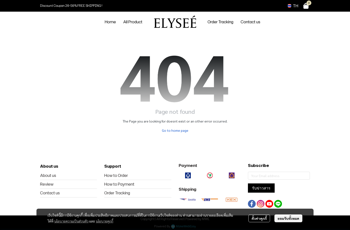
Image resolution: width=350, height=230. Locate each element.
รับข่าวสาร (261, 188)
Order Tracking (117, 193)
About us (48, 175)
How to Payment (119, 184)
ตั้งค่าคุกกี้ (259, 218)
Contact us (50, 193)
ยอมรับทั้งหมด (288, 218)
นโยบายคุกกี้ (104, 221)
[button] (292, 6)
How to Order (116, 175)
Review (46, 184)
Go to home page (175, 130)
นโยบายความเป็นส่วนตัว (71, 221)
